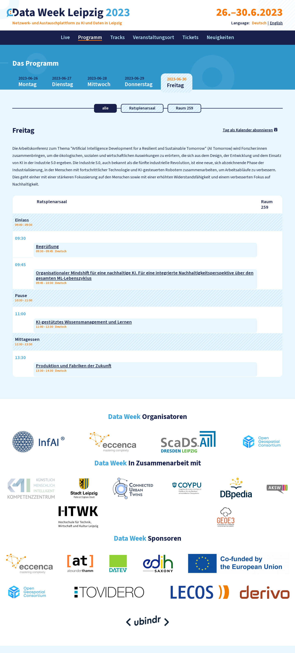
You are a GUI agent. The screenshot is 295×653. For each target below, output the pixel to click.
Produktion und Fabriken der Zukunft (73, 366)
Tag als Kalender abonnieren (251, 130)
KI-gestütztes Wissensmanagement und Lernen (84, 322)
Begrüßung (47, 246)
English (276, 23)
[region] (147, 286)
